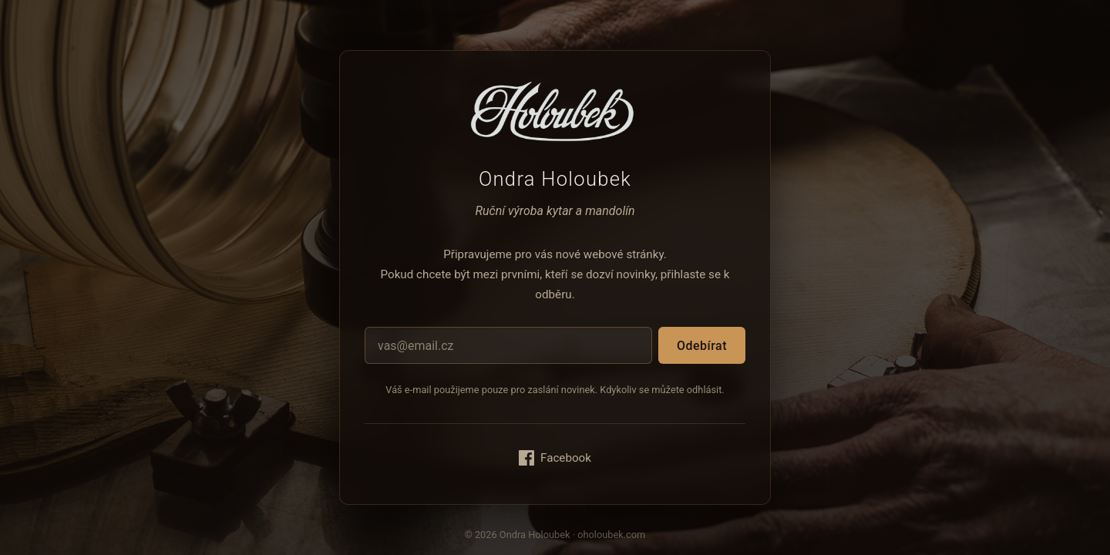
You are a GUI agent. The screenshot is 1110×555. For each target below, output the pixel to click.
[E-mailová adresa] (508, 345)
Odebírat (702, 345)
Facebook (555, 458)
